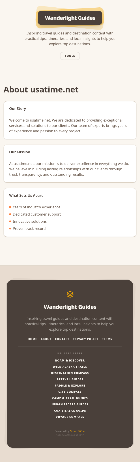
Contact (62, 339)
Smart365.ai (77, 431)
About (46, 339)
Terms (107, 339)
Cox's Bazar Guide (70, 411)
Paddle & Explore (70, 385)
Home (32, 339)
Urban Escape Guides (70, 404)
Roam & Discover (70, 360)
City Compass (70, 392)
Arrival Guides (70, 379)
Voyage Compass (70, 417)
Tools (70, 56)
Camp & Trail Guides (70, 398)
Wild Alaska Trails (70, 367)
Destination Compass (70, 373)
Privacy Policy (85, 339)
